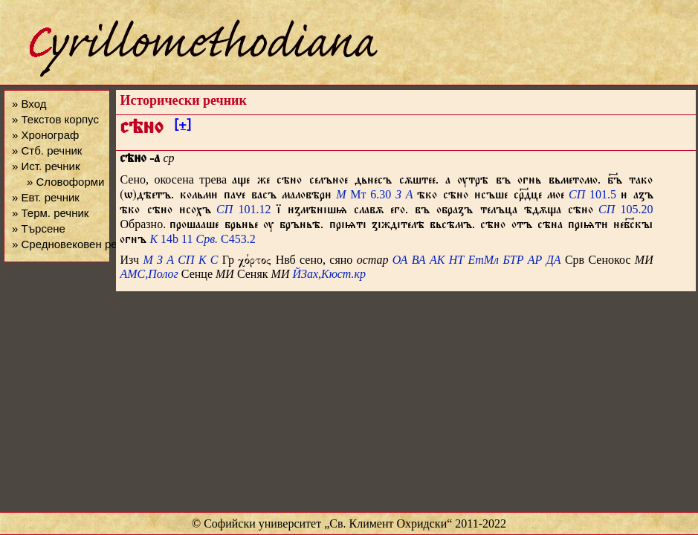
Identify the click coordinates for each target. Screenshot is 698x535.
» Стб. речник (47, 150)
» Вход (29, 103)
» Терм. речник (50, 213)
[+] (182, 127)
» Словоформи (65, 181)
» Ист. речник (46, 166)
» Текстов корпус (55, 119)
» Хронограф (45, 135)
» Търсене (38, 228)
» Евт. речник (46, 197)
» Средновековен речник (76, 244)
